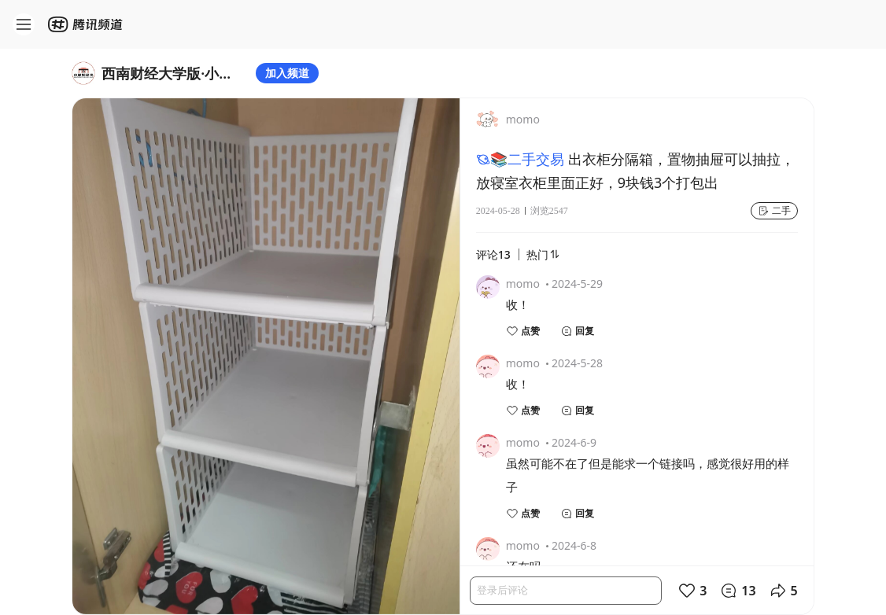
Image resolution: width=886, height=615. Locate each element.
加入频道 (287, 72)
